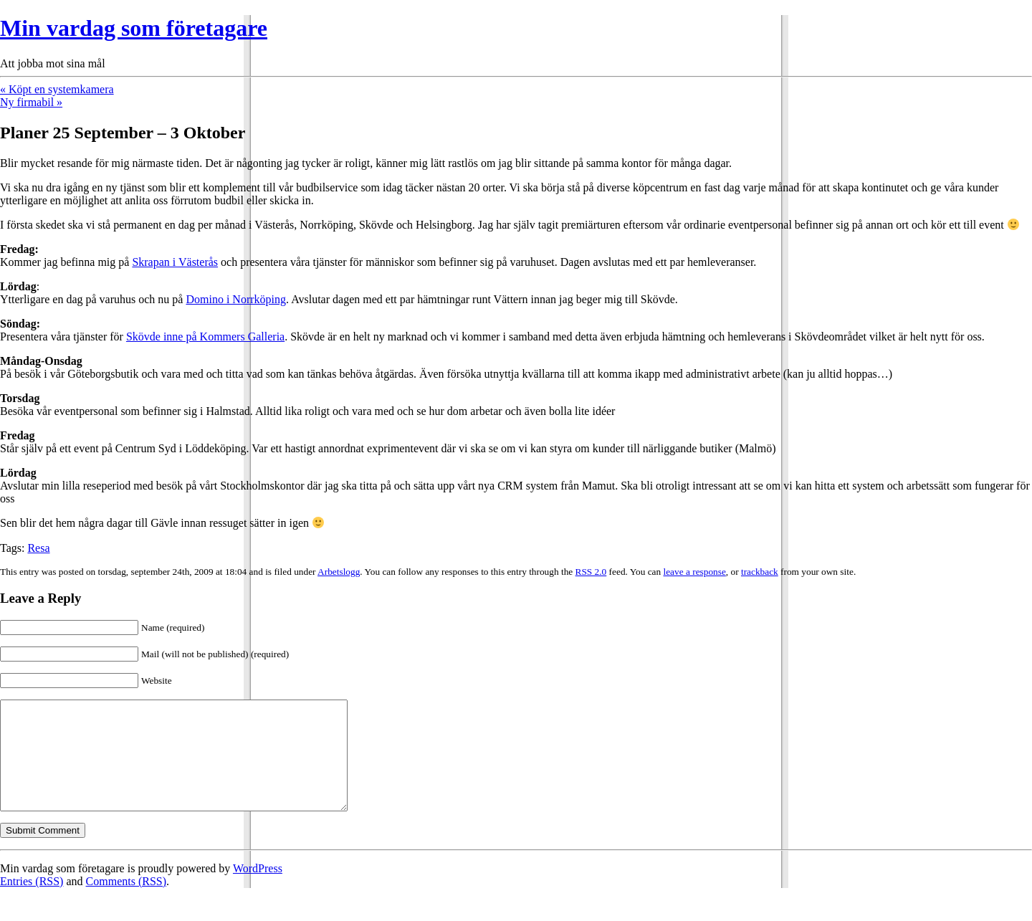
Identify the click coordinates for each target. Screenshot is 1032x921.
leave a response (695, 571)
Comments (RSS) (126, 903)
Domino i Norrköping (236, 299)
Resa (38, 548)
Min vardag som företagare (133, 28)
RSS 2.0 (591, 571)
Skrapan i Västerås (175, 262)
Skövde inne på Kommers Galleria (205, 336)
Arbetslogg (338, 571)
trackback (759, 571)
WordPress (257, 890)
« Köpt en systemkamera (57, 89)
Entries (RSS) (31, 903)
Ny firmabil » (31, 102)
